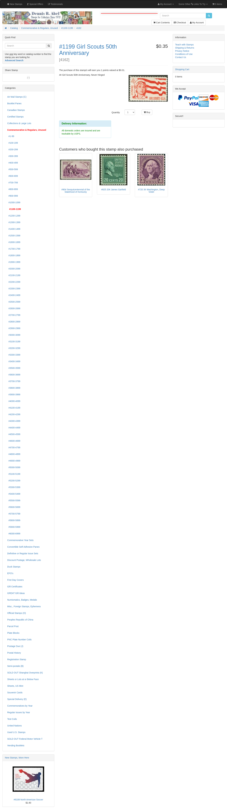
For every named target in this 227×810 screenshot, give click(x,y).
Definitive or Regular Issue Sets (22, 553)
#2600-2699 (13, 308)
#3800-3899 (13, 388)
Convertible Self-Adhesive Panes (23, 547)
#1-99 (10, 136)
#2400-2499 (13, 295)
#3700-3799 (13, 381)
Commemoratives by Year (19, 706)
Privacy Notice (182, 51)
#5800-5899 (13, 520)
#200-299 (12, 149)
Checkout (180, 22)
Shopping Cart (182, 69)
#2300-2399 (13, 288)
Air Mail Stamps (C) (16, 97)
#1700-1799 (13, 249)
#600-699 (12, 176)
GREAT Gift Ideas (16, 593)
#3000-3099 (13, 335)
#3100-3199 (13, 341)
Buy (147, 112)
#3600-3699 (13, 374)
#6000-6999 (13, 533)
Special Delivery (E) (17, 699)
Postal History (14, 653)
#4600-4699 (13, 441)
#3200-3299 (13, 348)
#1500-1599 (13, 235)
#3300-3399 (13, 355)
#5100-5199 (13, 474)
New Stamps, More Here (17, 757)
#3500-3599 (13, 368)
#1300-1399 (13, 222)
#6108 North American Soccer (28, 799)
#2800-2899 (13, 321)
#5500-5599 (13, 500)
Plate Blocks (13, 633)
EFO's (10, 573)
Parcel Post (13, 626)
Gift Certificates (14, 586)
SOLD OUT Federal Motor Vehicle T (25, 739)
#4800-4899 (13, 454)
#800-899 (12, 189)
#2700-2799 (13, 315)
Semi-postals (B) (15, 666)
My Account (197, 22)
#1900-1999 (13, 262)
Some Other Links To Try (193, 4)
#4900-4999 (13, 460)
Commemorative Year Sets (20, 540)
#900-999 (12, 196)
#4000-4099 (13, 401)
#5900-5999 (13, 527)
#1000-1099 (13, 202)
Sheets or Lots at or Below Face (23, 679)
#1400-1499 (13, 229)
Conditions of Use (184, 54)
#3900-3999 (13, 394)
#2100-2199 (13, 275)
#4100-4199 (13, 407)
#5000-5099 (13, 467)
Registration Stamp (16, 659)
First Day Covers (15, 580)
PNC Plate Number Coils (19, 639)
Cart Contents (161, 22)
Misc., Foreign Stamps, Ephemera (24, 606)
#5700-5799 (13, 513)
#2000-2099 (13, 268)
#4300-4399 (13, 421)
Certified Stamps (15, 116)
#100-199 (12, 143)
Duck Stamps (13, 566)
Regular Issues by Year (18, 712)
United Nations (14, 725)
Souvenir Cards (15, 692)
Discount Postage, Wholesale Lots (24, 560)
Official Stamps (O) (16, 613)
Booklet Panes (14, 103)
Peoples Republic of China (20, 619)
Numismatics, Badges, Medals (22, 600)
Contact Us (180, 57)
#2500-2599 (13, 302)
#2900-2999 (13, 328)
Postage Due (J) (15, 646)
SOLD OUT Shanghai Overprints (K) (25, 672)
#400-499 (12, 162)
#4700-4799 (13, 447)
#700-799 (12, 182)
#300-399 (12, 156)
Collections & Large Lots (19, 123)
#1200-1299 (13, 215)
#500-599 (12, 169)
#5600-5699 (13, 507)
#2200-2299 (13, 282)
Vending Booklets (15, 745)
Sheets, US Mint (15, 686)
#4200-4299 (13, 414)
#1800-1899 (13, 255)
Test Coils (12, 719)
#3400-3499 (13, 361)
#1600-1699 (13, 242)
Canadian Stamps (16, 110)
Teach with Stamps (184, 44)
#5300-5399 (13, 487)
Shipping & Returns (184, 48)
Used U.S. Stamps (16, 732)
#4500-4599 (13, 434)
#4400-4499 (13, 427)
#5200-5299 (13, 480)
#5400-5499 (13, 494)
